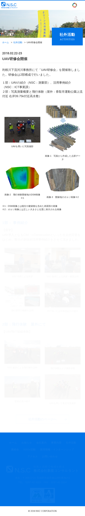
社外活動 (17, 42)
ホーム (5, 42)
